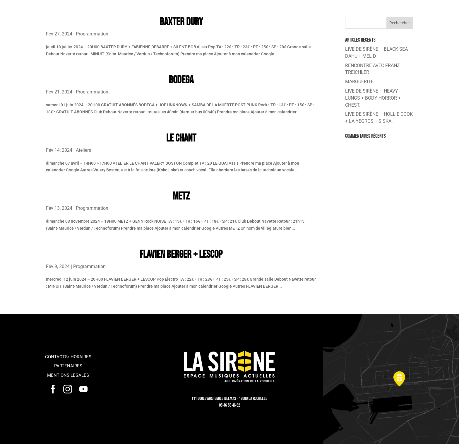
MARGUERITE (359, 81)
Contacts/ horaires (68, 356)
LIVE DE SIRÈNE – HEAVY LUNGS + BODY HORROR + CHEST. (373, 98)
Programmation (92, 34)
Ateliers (83, 150)
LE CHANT (181, 138)
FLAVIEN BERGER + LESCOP (181, 254)
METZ (181, 196)
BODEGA (181, 80)
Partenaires (68, 366)
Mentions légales (68, 375)
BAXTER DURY (181, 22)
